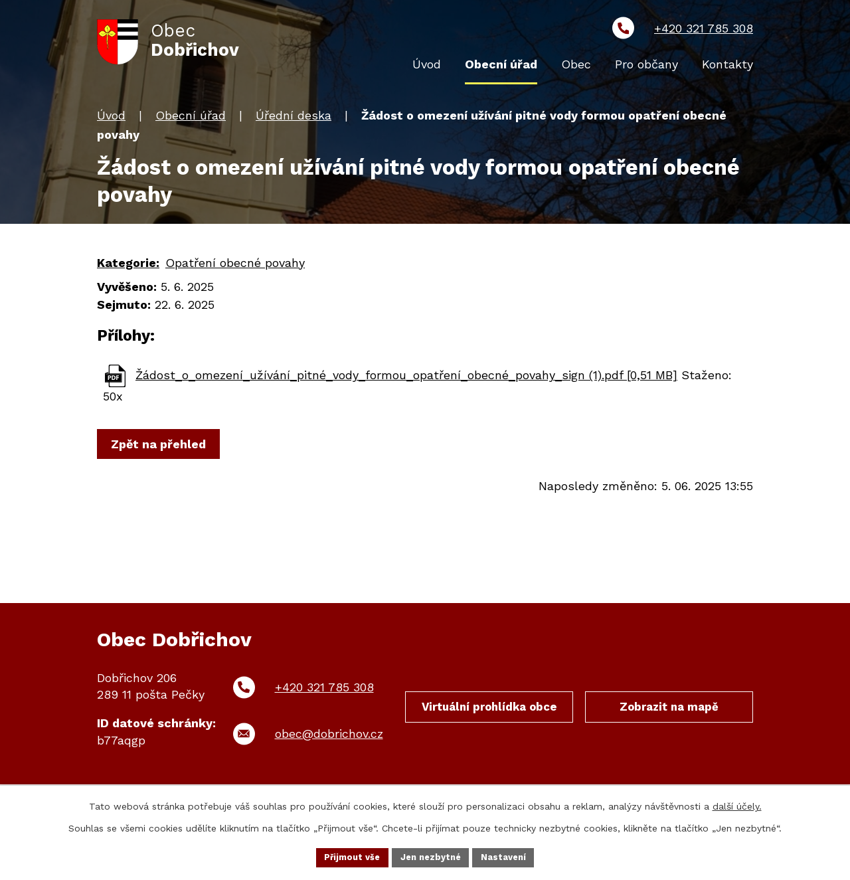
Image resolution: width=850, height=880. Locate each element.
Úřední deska (293, 118)
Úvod (111, 118)
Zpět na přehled (162, 447)
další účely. (737, 804)
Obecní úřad (190, 118)
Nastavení (509, 856)
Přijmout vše (347, 856)
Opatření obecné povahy (235, 265)
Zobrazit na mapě (669, 712)
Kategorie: (128, 265)
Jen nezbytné (431, 856)
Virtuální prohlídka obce (489, 720)
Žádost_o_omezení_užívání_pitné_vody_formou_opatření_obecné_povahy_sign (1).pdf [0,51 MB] (406, 378)
